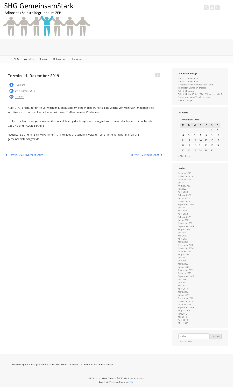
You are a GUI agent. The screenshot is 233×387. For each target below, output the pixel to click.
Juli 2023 (182, 188)
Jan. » (187, 156)
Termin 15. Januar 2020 (147, 155)
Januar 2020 (184, 266)
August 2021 (184, 229)
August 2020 (184, 254)
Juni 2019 (182, 282)
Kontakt (43, 59)
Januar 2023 (184, 198)
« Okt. (181, 156)
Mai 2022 (182, 210)
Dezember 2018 (185, 298)
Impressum (78, 59)
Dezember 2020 (185, 244)
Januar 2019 (184, 294)
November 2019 (186, 270)
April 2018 (183, 319)
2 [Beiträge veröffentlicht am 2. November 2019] (211, 130)
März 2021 (183, 241)
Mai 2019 (182, 285)
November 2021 (186, 223)
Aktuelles (29, 59)
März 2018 (183, 323)
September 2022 (186, 204)
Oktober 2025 (184, 173)
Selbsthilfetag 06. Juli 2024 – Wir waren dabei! (200, 94)
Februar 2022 (184, 216)
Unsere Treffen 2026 (188, 78)
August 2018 (184, 310)
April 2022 (183, 213)
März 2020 (183, 263)
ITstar (131, 382)
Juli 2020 (182, 257)
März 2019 (183, 291)
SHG (16, 59)
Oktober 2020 (184, 251)
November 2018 (186, 301)
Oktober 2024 (184, 179)
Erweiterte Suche (185, 341)
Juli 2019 (182, 279)
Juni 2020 (182, 260)
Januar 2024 (184, 182)
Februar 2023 (184, 195)
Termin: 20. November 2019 (24, 155)
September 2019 (186, 276)
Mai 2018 (182, 316)
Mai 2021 (182, 235)
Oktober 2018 (184, 304)
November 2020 (186, 248)
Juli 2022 (182, 207)
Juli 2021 (182, 232)
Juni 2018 (182, 313)
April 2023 (183, 191)
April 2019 (183, 288)
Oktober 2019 (184, 273)
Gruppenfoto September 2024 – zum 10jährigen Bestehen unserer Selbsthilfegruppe (195, 87)
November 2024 (186, 176)
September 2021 (186, 226)
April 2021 (183, 238)
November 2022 (186, 201)
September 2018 (186, 307)
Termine (19, 96)
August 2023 (184, 185)
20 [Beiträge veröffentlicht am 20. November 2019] (194, 145)
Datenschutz (59, 59)
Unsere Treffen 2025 (188, 81)
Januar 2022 (184, 220)
